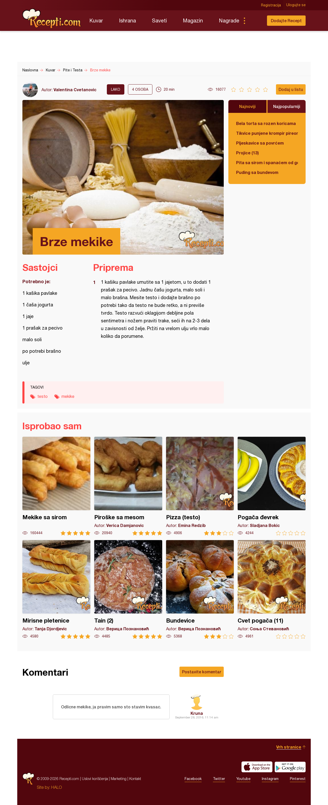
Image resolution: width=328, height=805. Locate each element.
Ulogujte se (296, 5)
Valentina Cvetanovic (75, 89)
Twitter (219, 779)
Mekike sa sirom (56, 486)
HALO (56, 787)
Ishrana (127, 20)
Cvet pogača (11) (272, 589)
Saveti (159, 20)
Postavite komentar (201, 671)
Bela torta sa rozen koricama (266, 123)
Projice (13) (247, 152)
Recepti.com (52, 19)
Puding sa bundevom (257, 172)
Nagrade (229, 20)
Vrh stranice (288, 746)
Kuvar (96, 20)
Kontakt (135, 778)
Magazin (193, 20)
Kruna (197, 713)
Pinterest (298, 779)
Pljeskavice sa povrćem (260, 142)
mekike (68, 396)
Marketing (118, 778)
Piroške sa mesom (128, 486)
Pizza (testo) (200, 486)
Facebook (193, 779)
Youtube (243, 779)
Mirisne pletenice (56, 589)
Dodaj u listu (291, 89)
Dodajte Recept (286, 20)
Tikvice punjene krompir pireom (267, 133)
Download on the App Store (256, 766)
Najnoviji (247, 106)
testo (42, 396)
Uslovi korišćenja (95, 778)
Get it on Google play (290, 766)
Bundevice (200, 589)
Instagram (270, 779)
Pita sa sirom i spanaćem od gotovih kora (267, 162)
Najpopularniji (286, 106)
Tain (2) (128, 589)
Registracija (271, 5)
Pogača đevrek (272, 486)
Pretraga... (254, 20)
